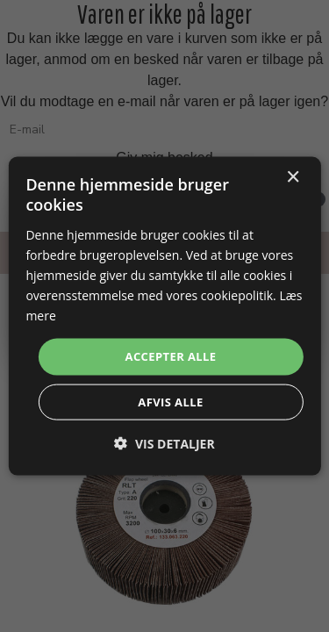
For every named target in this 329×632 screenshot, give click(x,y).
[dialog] (164, 316)
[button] (164, 443)
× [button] (292, 177)
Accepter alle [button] (171, 356)
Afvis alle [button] (170, 401)
